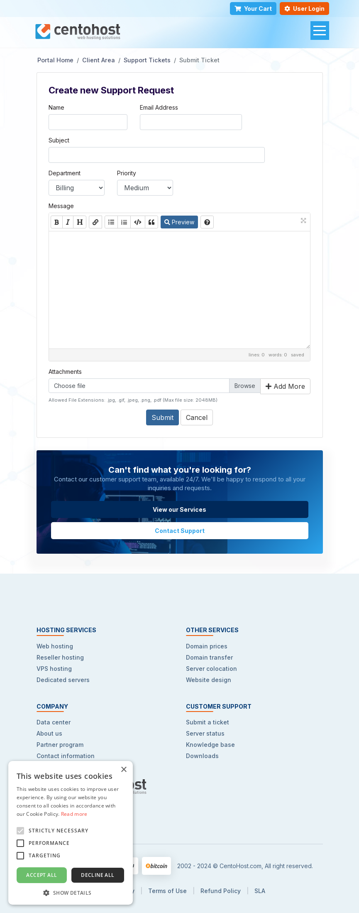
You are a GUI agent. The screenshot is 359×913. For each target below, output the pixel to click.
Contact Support (180, 530)
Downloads (202, 755)
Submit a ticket (207, 722)
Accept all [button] (41, 875)
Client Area (98, 60)
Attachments (65, 371)
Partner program (60, 744)
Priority (126, 173)
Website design (208, 679)
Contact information (66, 755)
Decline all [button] (97, 875)
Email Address (159, 107)
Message (61, 205)
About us (49, 733)
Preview (179, 222)
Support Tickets (147, 60)
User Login (304, 8)
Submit (162, 417)
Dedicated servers (63, 679)
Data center (54, 722)
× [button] (123, 770)
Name (56, 107)
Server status (205, 733)
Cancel (197, 417)
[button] (71, 892)
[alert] (70, 833)
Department (65, 173)
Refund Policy (220, 890)
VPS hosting (54, 668)
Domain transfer (209, 657)
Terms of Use (167, 890)
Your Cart (253, 8)
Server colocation (211, 668)
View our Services (179, 509)
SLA (259, 890)
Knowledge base (210, 744)
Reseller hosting (60, 657)
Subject (59, 140)
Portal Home (55, 60)
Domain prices (206, 646)
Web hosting (55, 646)
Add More (285, 386)
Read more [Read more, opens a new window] (74, 813)
